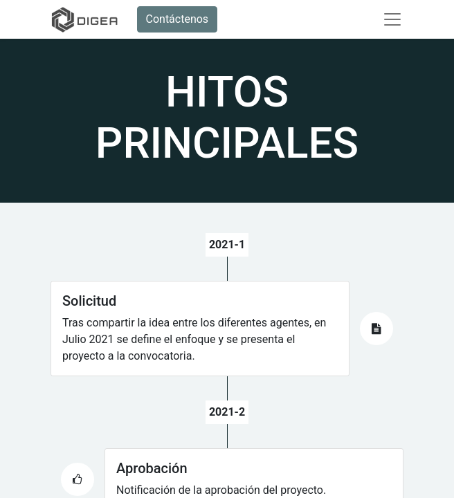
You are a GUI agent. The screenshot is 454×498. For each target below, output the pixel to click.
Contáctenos (177, 19)
